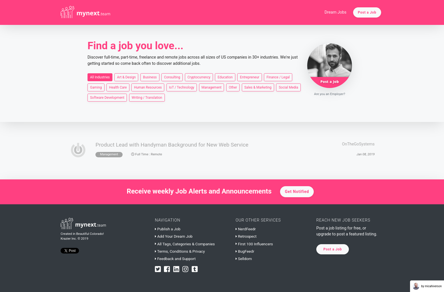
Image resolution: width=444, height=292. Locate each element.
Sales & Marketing (258, 87)
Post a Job (367, 12)
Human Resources (148, 87)
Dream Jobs (336, 12)
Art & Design (126, 77)
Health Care (118, 87)
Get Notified (297, 191)
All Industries (100, 77)
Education (224, 77)
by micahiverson (427, 286)
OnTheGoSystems (358, 144)
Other (233, 87)
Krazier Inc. (69, 239)
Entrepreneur (249, 77)
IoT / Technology (181, 87)
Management (212, 87)
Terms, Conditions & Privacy (180, 251)
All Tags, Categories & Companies (185, 244)
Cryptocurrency (198, 77)
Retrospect (246, 236)
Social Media (288, 87)
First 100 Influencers (254, 244)
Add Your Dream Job (174, 236)
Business (150, 77)
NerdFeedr (246, 229)
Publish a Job (167, 229)
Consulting (172, 77)
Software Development (107, 97)
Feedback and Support (175, 258)
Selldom (244, 258)
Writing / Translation (147, 97)
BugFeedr (245, 251)
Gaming (96, 87)
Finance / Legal (278, 77)
